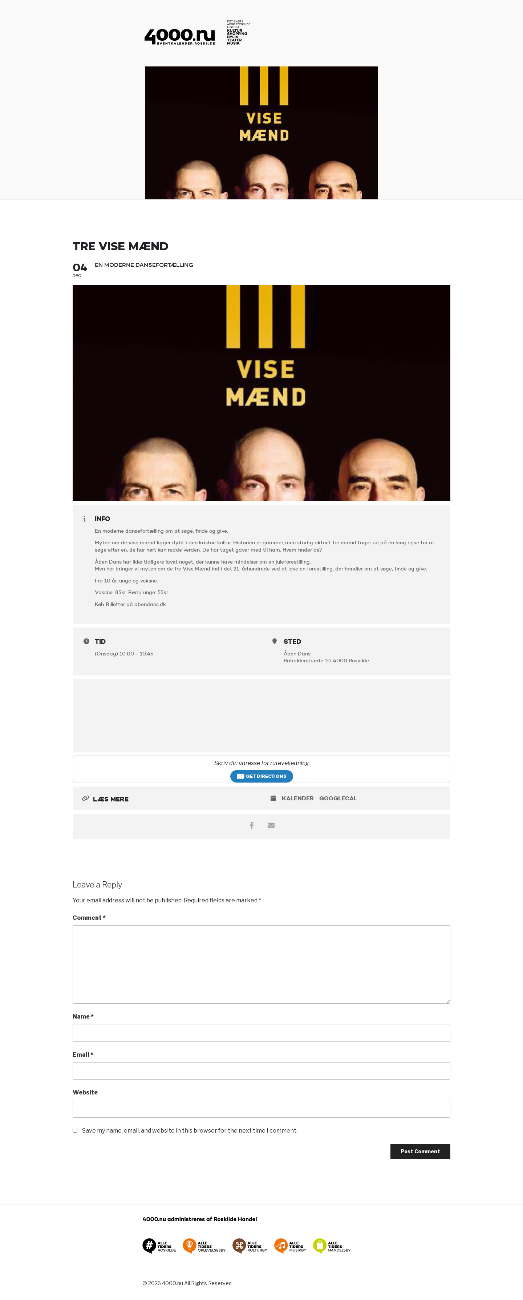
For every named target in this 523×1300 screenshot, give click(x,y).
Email (83, 1054)
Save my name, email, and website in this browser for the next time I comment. (189, 1130)
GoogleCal (338, 798)
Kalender (298, 798)
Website (85, 1092)
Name (83, 1016)
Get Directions (262, 776)
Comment (89, 917)
